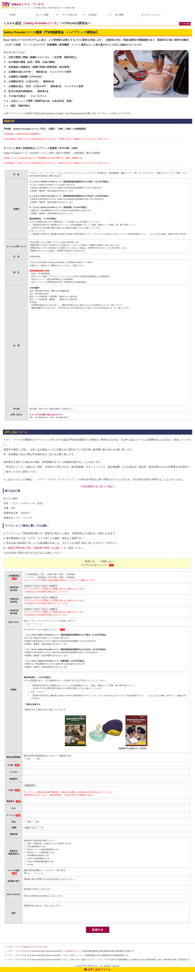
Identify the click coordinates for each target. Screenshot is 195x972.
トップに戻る (185, 24)
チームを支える (69, 14)
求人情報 (119, 14)
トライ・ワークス (27, 4)
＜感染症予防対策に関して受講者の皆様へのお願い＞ (35, 548)
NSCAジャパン (75, 951)
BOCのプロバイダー (34, 947)
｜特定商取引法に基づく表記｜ (97, 486)
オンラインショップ (151, 14)
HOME (12, 14)
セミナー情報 (42, 14)
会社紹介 (92, 14)
